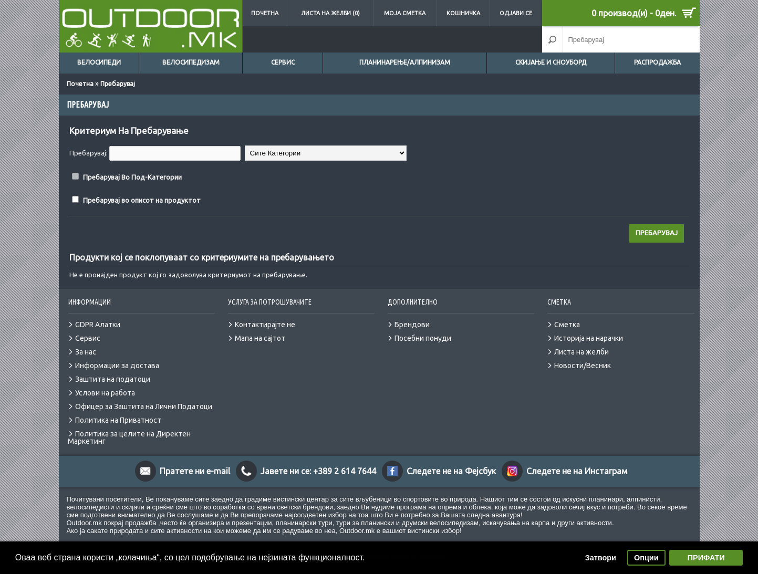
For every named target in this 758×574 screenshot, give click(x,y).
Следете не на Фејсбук (451, 471)
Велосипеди (99, 62)
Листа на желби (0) (330, 13)
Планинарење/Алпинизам (404, 62)
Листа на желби (581, 352)
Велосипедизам (191, 62)
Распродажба (657, 62)
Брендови (412, 324)
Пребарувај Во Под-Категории (132, 177)
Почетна (264, 13)
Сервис (283, 62)
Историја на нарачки (588, 338)
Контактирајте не (265, 324)
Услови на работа (105, 393)
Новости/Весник (582, 365)
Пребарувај (117, 83)
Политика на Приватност (118, 420)
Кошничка (463, 13)
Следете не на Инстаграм (577, 471)
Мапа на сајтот (260, 338)
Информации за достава (117, 365)
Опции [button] (646, 558)
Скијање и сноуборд (550, 62)
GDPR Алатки (97, 324)
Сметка (567, 324)
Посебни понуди (422, 338)
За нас (85, 352)
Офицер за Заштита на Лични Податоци (143, 406)
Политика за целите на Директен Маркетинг (129, 437)
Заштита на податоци (112, 379)
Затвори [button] (600, 558)
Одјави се (516, 13)
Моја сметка (404, 13)
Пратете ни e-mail (195, 471)
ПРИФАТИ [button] (706, 558)
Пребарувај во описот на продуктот (142, 200)
